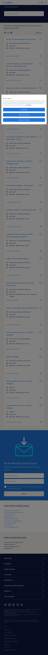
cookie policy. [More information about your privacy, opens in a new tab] (29, 105)
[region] (24, 109)
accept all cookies (24, 120)
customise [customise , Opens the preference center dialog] (24, 109)
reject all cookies (24, 114)
